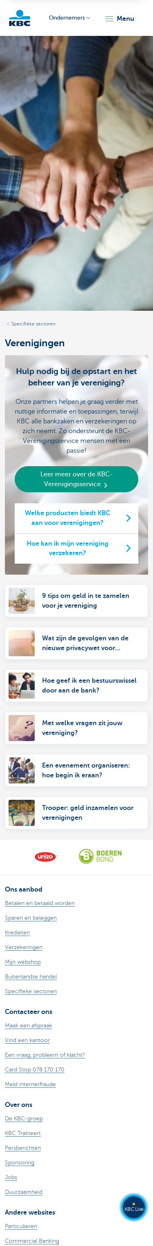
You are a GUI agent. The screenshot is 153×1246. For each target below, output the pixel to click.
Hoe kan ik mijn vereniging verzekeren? (68, 548)
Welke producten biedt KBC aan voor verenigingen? (67, 518)
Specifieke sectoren (33, 324)
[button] (119, 18)
